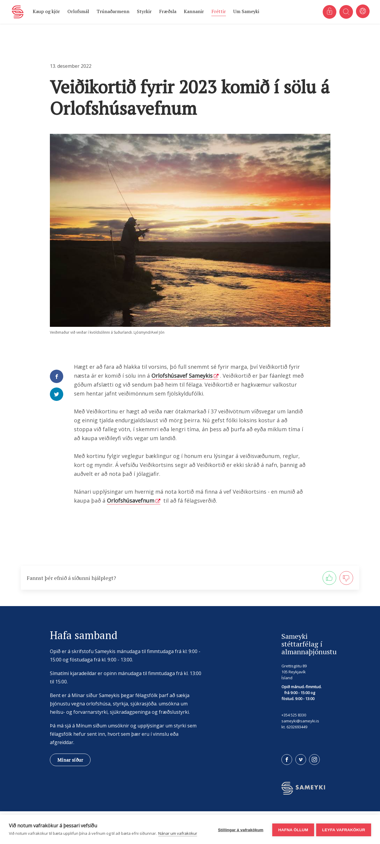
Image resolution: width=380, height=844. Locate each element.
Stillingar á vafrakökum (239, 829)
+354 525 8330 (293, 715)
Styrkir (144, 11)
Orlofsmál (78, 11)
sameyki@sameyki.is (300, 721)
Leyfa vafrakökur (343, 829)
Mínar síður (70, 760)
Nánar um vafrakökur (177, 833)
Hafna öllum (292, 829)
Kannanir (194, 11)
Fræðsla (167, 11)
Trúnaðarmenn (112, 11)
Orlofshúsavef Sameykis (182, 375)
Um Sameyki (246, 11)
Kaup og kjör (46, 11)
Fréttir (218, 11)
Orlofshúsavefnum (130, 500)
